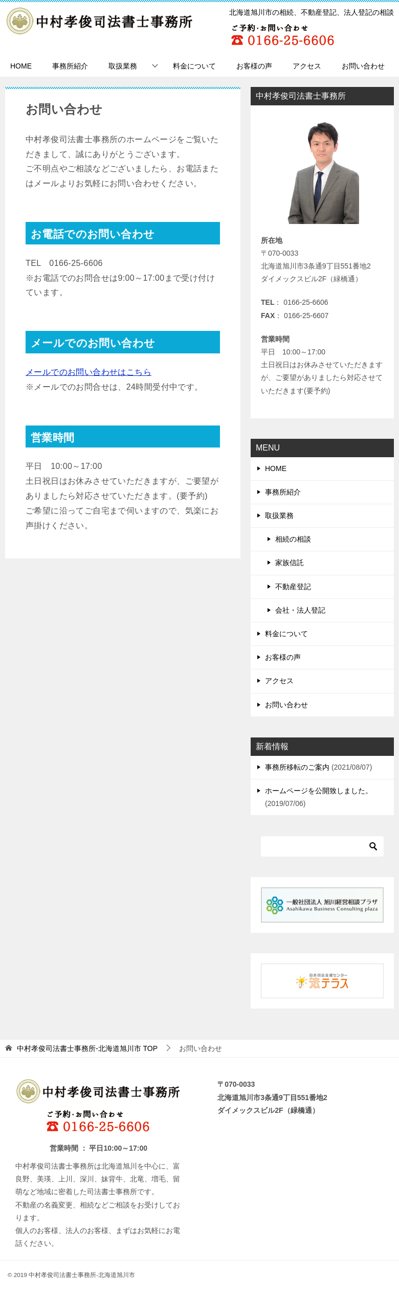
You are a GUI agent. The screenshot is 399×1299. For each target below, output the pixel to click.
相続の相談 (293, 539)
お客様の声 (254, 66)
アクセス (307, 66)
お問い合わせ (363, 66)
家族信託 (289, 562)
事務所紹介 (70, 66)
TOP (87, 1048)
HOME (21, 66)
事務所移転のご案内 (297, 767)
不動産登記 (293, 587)
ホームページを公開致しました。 (318, 791)
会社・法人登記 (300, 610)
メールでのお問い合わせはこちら (88, 372)
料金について (194, 66)
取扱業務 (122, 66)
